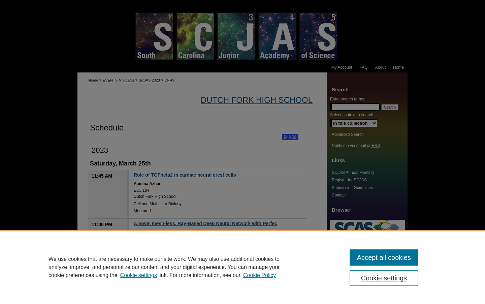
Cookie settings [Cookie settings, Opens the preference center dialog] (384, 278)
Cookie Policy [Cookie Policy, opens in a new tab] (259, 275)
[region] (242, 267)
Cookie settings (138, 275)
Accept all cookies (384, 257)
